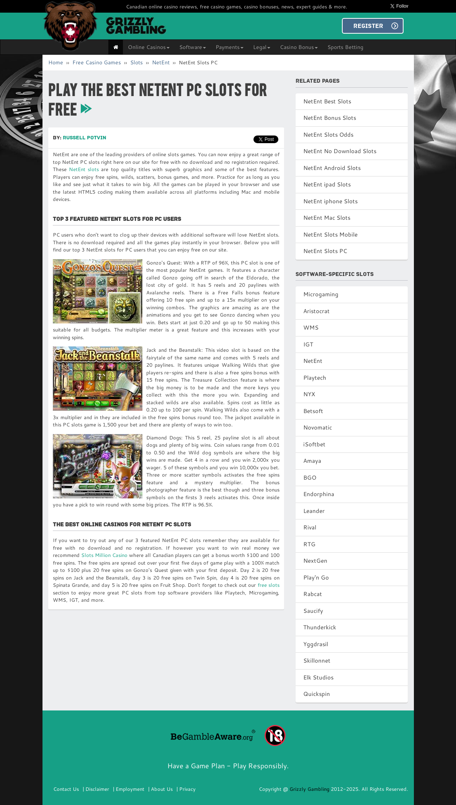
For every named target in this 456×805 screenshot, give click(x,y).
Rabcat (312, 594)
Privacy (187, 788)
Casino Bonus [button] (299, 47)
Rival (309, 527)
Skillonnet (316, 660)
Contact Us (66, 788)
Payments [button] (230, 47)
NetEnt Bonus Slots (329, 118)
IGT (308, 344)
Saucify (313, 611)
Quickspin (316, 694)
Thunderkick (319, 627)
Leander (314, 511)
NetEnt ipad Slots (327, 184)
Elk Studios (318, 677)
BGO (309, 478)
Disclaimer (97, 788)
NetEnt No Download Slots (339, 151)
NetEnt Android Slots (332, 168)
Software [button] (192, 47)
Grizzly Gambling (310, 788)
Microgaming (320, 294)
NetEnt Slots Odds (328, 135)
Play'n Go (316, 577)
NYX (309, 394)
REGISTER (368, 26)
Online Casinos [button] (149, 47)
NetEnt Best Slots (327, 101)
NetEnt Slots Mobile (330, 234)
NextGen (315, 561)
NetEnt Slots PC (325, 251)
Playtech (314, 378)
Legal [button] (261, 47)
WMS (311, 327)
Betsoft (313, 411)
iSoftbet (314, 444)
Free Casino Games (96, 62)
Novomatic (317, 427)
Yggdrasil (315, 644)
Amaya (312, 461)
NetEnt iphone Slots (330, 201)
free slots (268, 584)
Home (55, 62)
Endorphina (318, 494)
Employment (130, 788)
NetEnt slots (84, 169)
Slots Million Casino (104, 555)
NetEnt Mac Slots (326, 218)
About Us (162, 788)
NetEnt (161, 62)
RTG (309, 544)
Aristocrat (316, 311)
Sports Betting (345, 47)
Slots (136, 62)
